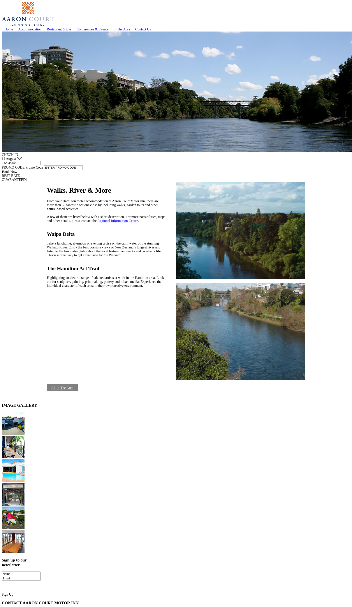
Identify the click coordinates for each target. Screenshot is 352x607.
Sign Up (7, 594)
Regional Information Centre (117, 221)
